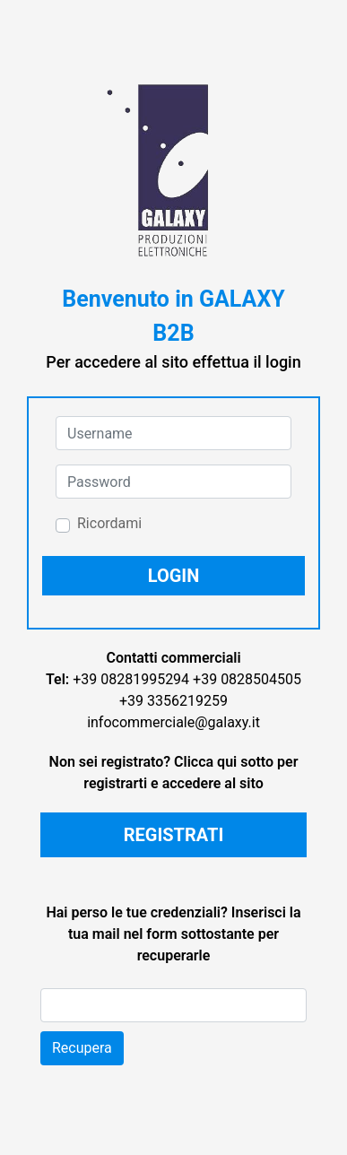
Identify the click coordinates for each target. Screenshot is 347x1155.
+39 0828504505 (247, 679)
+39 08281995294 (131, 679)
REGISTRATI (174, 835)
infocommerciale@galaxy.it (173, 722)
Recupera (82, 1047)
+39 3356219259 (173, 700)
